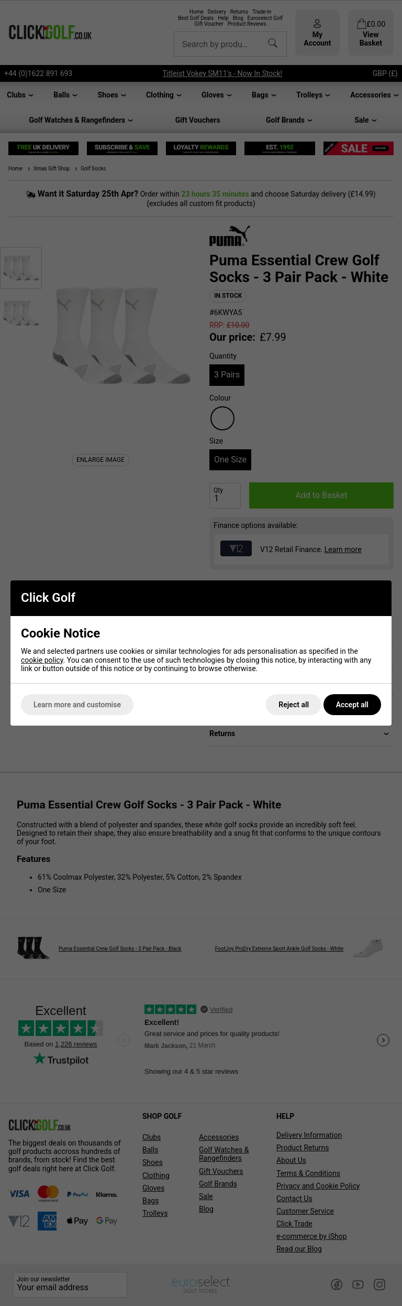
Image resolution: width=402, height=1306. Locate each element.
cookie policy (42, 660)
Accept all (352, 704)
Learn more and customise (77, 704)
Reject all (293, 704)
